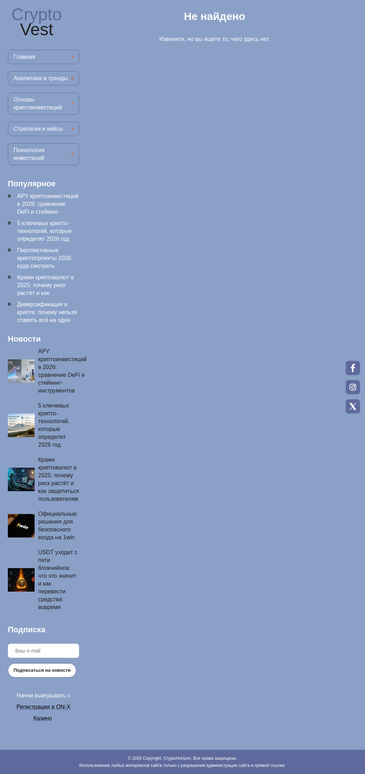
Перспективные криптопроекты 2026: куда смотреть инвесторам (44, 262)
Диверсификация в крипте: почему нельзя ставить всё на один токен (47, 316)
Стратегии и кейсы (38, 129)
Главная (24, 57)
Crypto (36, 22)
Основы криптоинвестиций (38, 103)
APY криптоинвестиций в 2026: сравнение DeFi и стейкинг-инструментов (47, 208)
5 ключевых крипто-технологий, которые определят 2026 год (44, 231)
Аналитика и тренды (41, 78)
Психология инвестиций (29, 154)
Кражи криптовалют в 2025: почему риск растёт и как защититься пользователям (45, 293)
